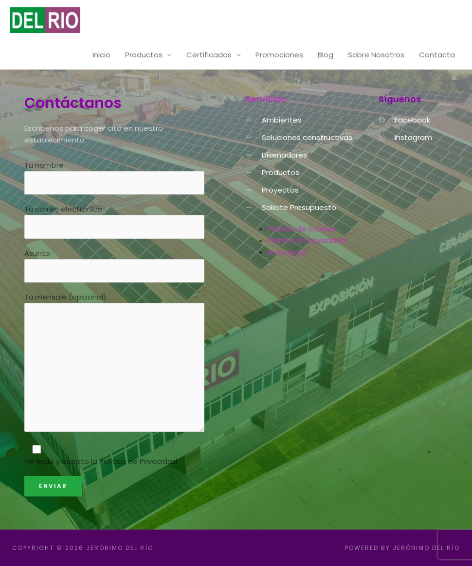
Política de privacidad (307, 240)
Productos (144, 55)
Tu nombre (114, 177)
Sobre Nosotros (376, 55)
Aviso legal (287, 252)
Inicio (101, 55)
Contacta (437, 55)
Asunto (114, 265)
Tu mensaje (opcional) (114, 363)
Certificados (209, 55)
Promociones (279, 55)
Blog (325, 55)
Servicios (266, 99)
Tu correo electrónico (114, 221)
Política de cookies (302, 229)
